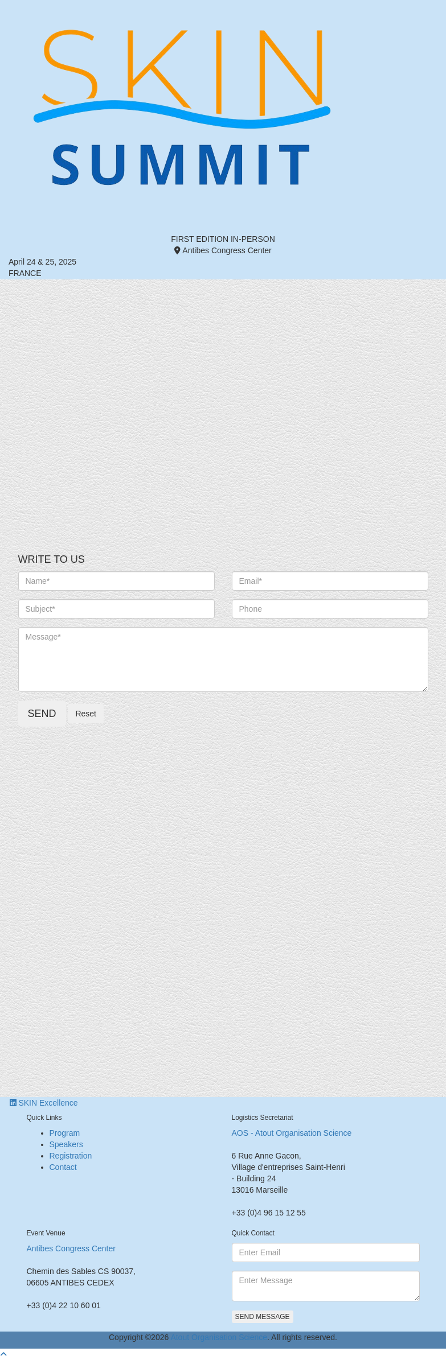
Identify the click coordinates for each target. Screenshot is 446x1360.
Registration (71, 1155)
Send (42, 713)
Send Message (262, 1317)
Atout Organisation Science (218, 1337)
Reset (85, 713)
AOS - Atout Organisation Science (292, 1133)
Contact (63, 1167)
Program (65, 1133)
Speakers (66, 1144)
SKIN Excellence (44, 1102)
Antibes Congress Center (71, 1248)
